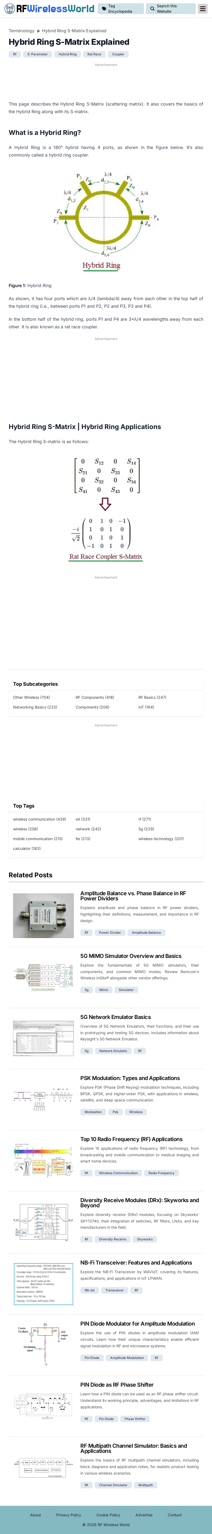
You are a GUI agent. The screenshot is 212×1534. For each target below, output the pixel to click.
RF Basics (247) (152, 697)
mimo (103, 990)
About (35, 1515)
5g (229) (146, 829)
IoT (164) (146, 707)
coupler (118, 54)
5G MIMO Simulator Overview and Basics (131, 956)
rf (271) (144, 819)
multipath (145, 1485)
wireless (136, 1112)
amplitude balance (146, 932)
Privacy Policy (68, 1515)
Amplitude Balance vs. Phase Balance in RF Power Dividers (133, 896)
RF (48, 8)
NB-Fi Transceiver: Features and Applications (136, 1262)
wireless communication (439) (39, 819)
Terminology (21, 30)
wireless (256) (25, 829)
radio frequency (161, 1173)
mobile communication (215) (38, 838)
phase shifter (135, 1419)
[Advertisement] (106, 81)
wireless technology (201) (161, 838)
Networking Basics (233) (35, 707)
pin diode (92, 1358)
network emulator (113, 1051)
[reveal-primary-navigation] (203, 9)
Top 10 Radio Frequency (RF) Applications (131, 1139)
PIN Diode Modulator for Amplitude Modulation (137, 1323)
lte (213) (83, 838)
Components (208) (92, 707)
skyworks (145, 1239)
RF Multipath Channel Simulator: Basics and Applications (133, 1448)
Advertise (144, 1515)
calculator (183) (27, 848)
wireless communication (118, 1173)
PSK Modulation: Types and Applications (130, 1078)
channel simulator (113, 1485)
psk (115, 1112)
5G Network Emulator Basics (115, 1017)
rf (15, 54)
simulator (126, 990)
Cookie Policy (108, 1515)
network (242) (88, 829)
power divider (110, 932)
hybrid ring (68, 54)
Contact (175, 1515)
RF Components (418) (95, 697)
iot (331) (83, 819)
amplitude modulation (127, 1358)
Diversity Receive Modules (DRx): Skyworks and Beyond (139, 1203)
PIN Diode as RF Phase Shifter (117, 1384)
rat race (94, 54)
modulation (93, 1112)
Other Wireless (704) (31, 697)
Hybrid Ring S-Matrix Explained (74, 30)
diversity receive (112, 1239)
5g (86, 990)
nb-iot (89, 1290)
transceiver (114, 1290)
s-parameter (37, 54)
